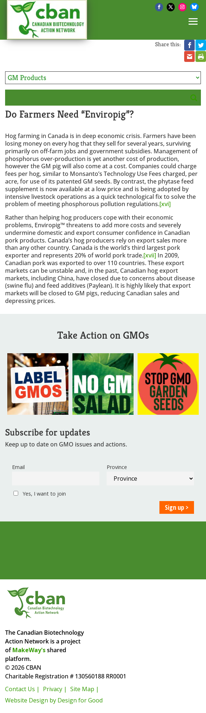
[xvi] (165, 204)
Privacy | (55, 689)
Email (18, 467)
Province (117, 467)
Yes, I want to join (39, 493)
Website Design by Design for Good (54, 700)
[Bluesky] (194, 7)
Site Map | (84, 689)
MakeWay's (28, 650)
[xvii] (149, 255)
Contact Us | (22, 689)
